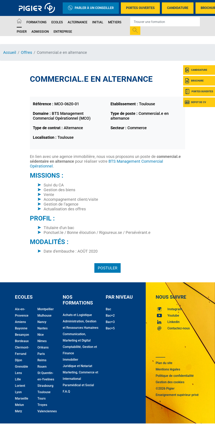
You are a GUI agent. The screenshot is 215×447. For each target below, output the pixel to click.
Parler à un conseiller (91, 8)
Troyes (42, 405)
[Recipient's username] (165, 21)
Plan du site (164, 363)
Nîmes (42, 341)
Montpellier (45, 309)
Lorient (20, 386)
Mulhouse (44, 315)
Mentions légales (168, 369)
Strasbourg (45, 386)
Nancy (41, 322)
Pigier (22, 31)
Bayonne (21, 328)
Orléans (43, 347)
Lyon (18, 392)
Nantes (42, 328)
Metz (18, 411)
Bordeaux (22, 341)
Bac (108, 309)
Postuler (107, 268)
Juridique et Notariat (77, 366)
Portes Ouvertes (140, 8)
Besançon (22, 335)
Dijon (18, 360)
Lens (18, 373)
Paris (41, 354)
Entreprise (63, 31)
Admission (40, 31)
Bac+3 (110, 322)
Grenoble (21, 366)
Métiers (114, 22)
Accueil (9, 52)
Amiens (20, 322)
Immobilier (70, 359)
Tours (41, 398)
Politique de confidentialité (175, 376)
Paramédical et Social (78, 385)
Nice (40, 335)
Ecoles (57, 22)
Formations (36, 22)
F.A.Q (66, 391)
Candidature (177, 8)
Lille (18, 379)
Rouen (42, 366)
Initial (97, 22)
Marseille (21, 398)
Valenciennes (47, 411)
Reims (41, 360)
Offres (26, 52)
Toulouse (44, 392)
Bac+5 (110, 328)
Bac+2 (110, 315)
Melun (19, 405)
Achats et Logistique (77, 315)
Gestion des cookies (170, 382)
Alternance (77, 22)
